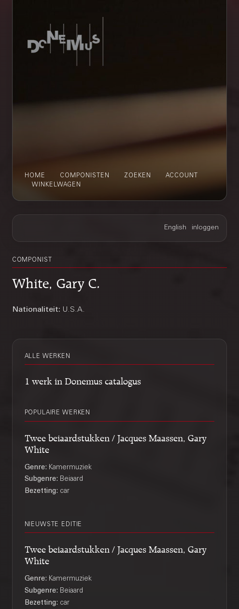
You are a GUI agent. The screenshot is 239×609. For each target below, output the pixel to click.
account (182, 176)
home (35, 176)
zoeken (137, 176)
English (175, 228)
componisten (85, 176)
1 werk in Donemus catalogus (83, 379)
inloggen (205, 228)
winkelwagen (56, 185)
